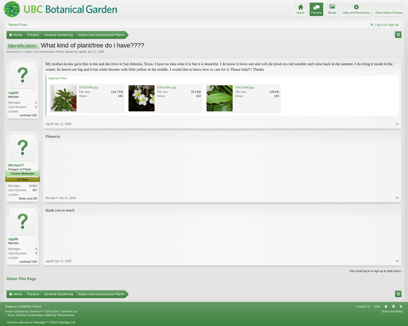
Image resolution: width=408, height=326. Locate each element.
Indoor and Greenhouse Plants (44, 51)
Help (377, 306)
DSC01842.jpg (244, 87)
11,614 (33, 185)
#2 (397, 198)
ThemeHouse (65, 315)
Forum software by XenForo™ (41, 311)
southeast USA (28, 115)
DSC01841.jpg (166, 87)
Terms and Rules (392, 311)
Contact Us (363, 306)
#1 (397, 123)
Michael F (16, 165)
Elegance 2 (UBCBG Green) (23, 306)
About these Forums (389, 13)
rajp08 (82, 51)
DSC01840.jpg (88, 87)
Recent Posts (18, 25)
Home (386, 306)
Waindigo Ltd (66, 322)
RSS (401, 306)
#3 (397, 261)
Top (393, 306)
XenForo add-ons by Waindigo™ (27, 322)
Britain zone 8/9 (28, 198)
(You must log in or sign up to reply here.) (375, 271)
